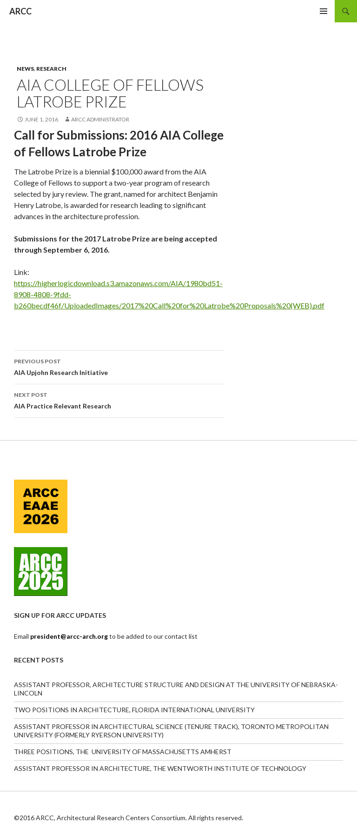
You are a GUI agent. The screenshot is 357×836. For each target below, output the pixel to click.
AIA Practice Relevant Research (119, 399)
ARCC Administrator (100, 119)
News (25, 68)
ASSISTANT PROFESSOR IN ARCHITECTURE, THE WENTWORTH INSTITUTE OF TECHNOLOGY (160, 768)
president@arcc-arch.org (69, 636)
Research (51, 68)
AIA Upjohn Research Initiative (119, 366)
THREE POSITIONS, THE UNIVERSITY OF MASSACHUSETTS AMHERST (122, 752)
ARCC (20, 11)
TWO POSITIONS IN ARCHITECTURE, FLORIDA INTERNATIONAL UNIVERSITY (134, 710)
